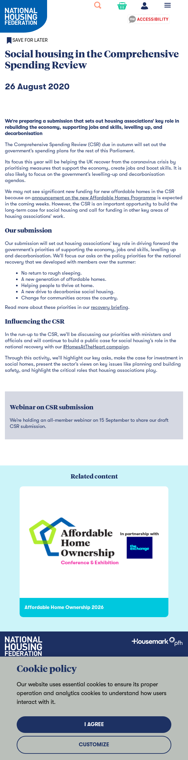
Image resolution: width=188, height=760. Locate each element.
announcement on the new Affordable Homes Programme (94, 198)
